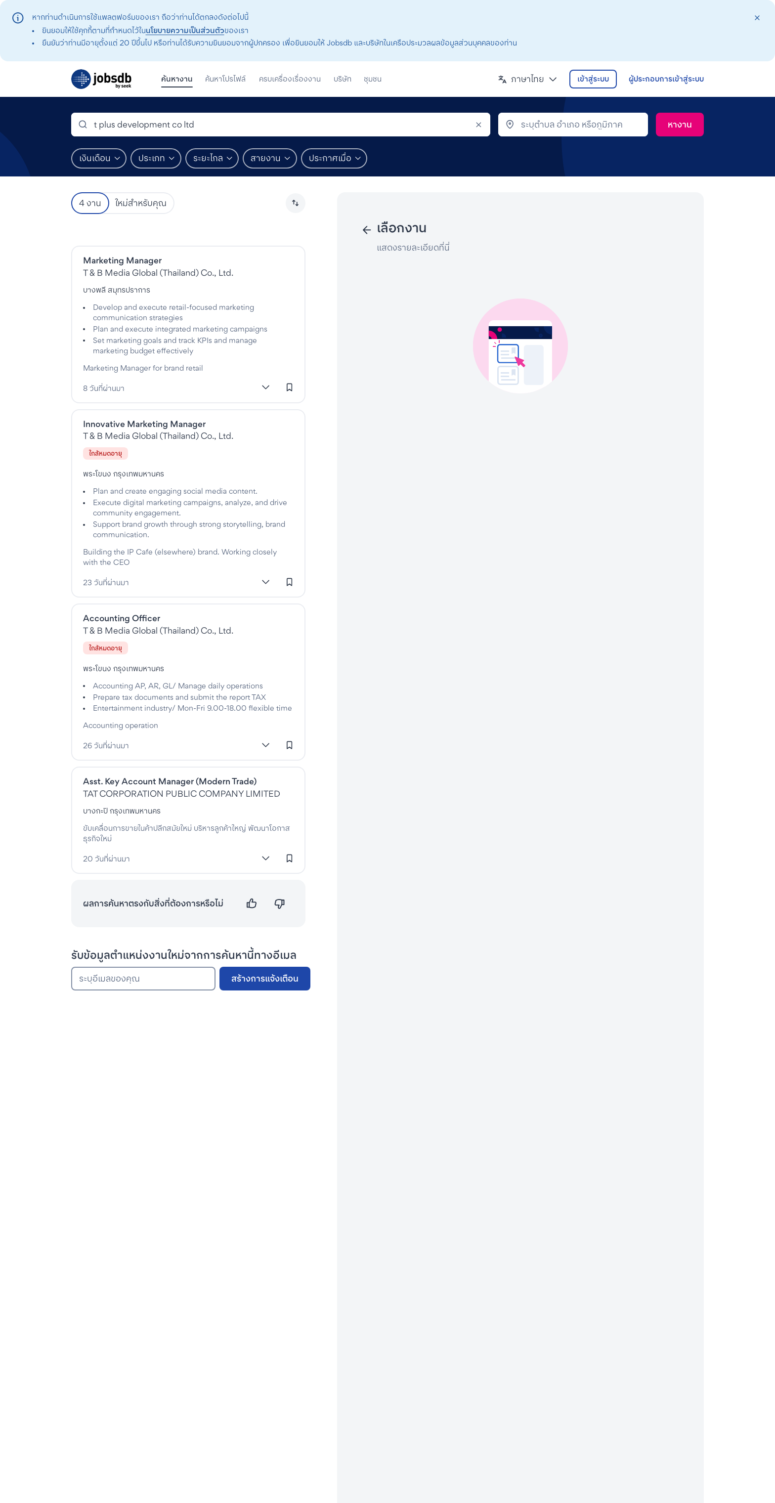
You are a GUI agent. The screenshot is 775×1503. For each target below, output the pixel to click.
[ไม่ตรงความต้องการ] (279, 904)
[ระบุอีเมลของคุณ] (143, 978)
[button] (528, 79)
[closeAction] (757, 18)
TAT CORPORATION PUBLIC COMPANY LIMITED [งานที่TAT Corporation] (181, 793)
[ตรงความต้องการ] (252, 904)
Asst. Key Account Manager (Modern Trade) (170, 781)
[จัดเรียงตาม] (295, 203)
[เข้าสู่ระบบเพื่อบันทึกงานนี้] (290, 387)
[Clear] (478, 124)
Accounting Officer (121, 618)
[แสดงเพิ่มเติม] (266, 387)
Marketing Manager (122, 260)
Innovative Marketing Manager (144, 424)
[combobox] (280, 124)
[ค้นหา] (680, 124)
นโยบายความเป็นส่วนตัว (185, 30)
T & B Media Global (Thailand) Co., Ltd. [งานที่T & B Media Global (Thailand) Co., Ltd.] (158, 272)
